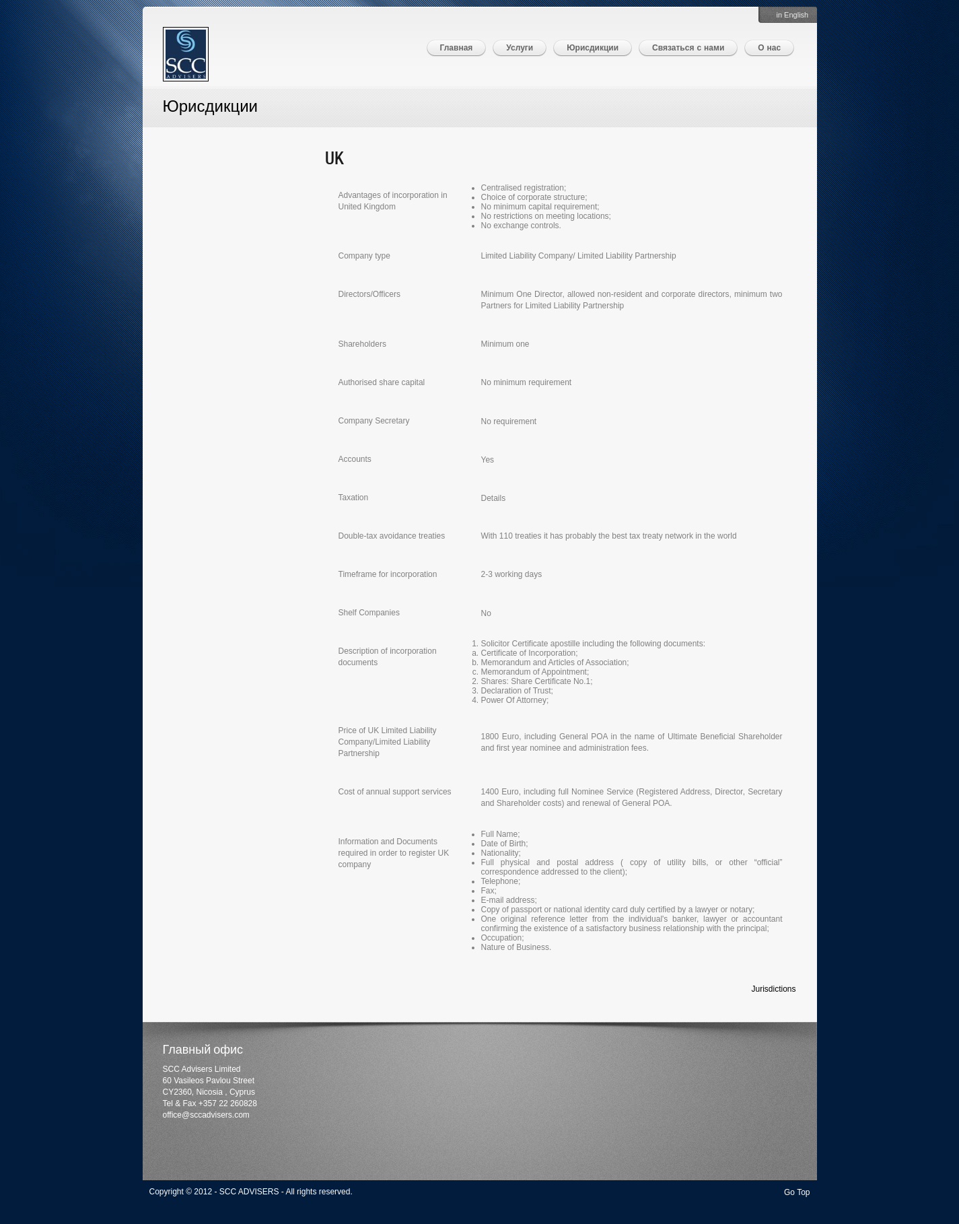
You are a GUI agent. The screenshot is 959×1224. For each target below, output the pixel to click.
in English (793, 15)
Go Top (797, 1192)
